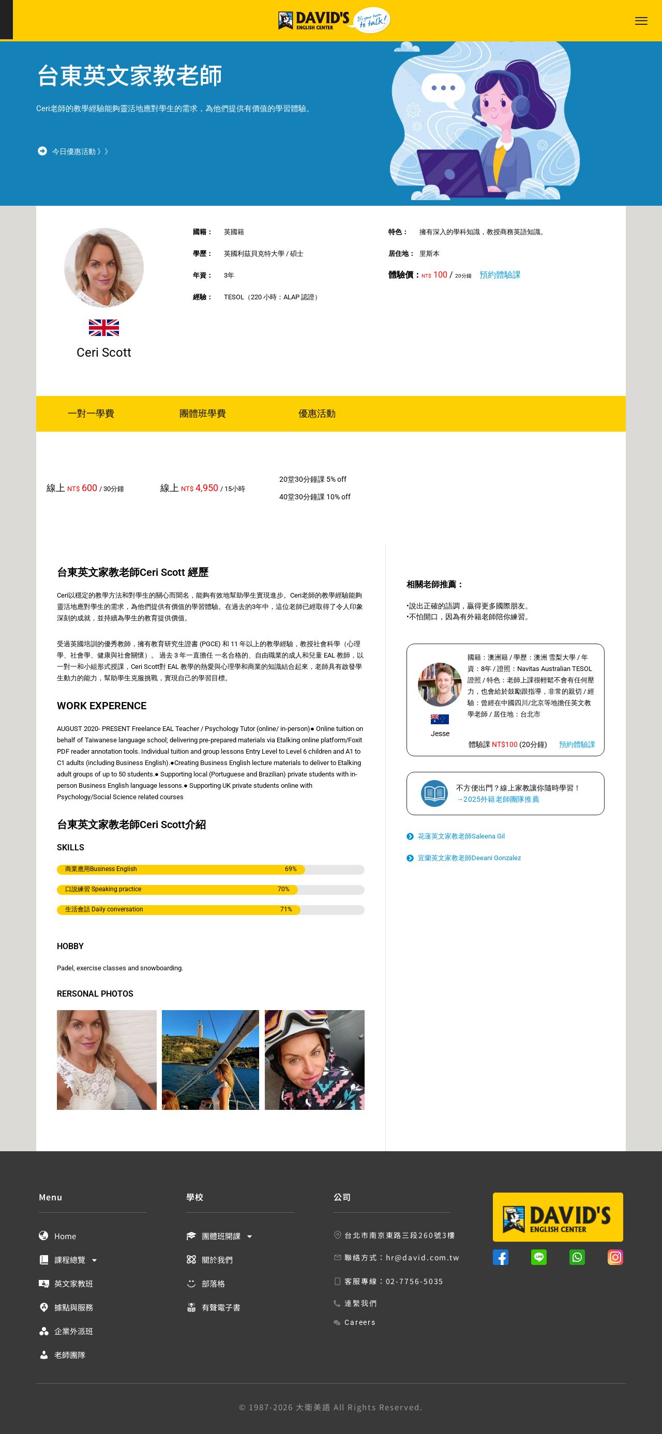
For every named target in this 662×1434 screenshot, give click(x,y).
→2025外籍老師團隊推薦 (497, 799)
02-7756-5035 (415, 1281)
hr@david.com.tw (423, 1257)
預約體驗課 (500, 275)
